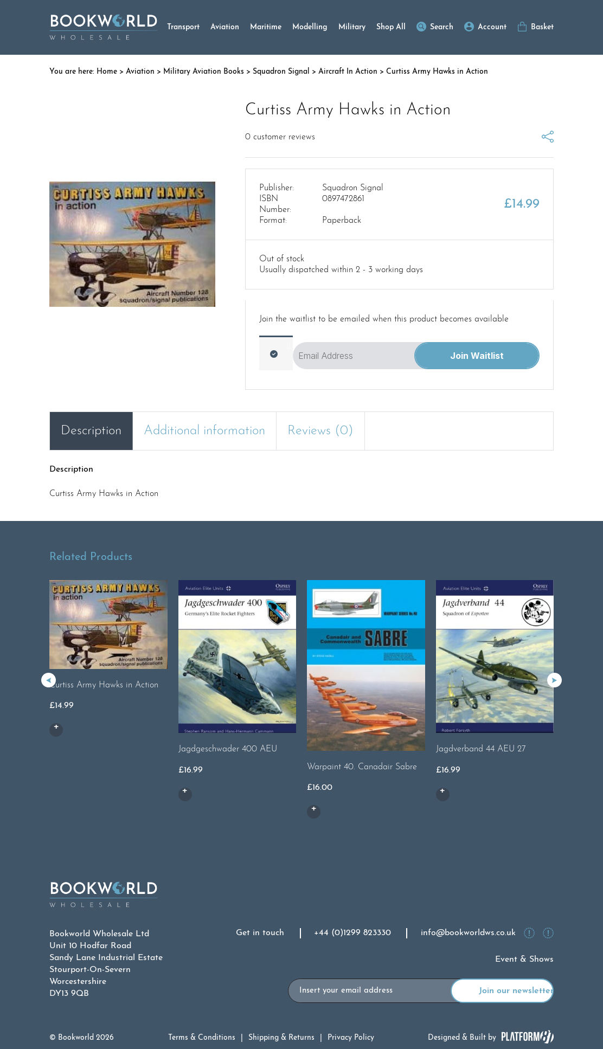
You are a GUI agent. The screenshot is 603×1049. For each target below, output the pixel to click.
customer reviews (280, 137)
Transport (183, 27)
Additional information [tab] (204, 430)
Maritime (265, 27)
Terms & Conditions (201, 1038)
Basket (542, 27)
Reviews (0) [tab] (320, 430)
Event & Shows (524, 959)
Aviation (224, 27)
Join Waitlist (477, 355)
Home (107, 72)
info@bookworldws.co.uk (468, 933)
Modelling (310, 27)
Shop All (391, 27)
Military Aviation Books (203, 72)
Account (492, 27)
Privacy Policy (351, 1038)
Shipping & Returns (281, 1038)
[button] (554, 680)
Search (441, 27)
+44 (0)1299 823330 (352, 933)
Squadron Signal (281, 72)
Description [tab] (91, 430)
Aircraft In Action (347, 72)
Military (351, 27)
